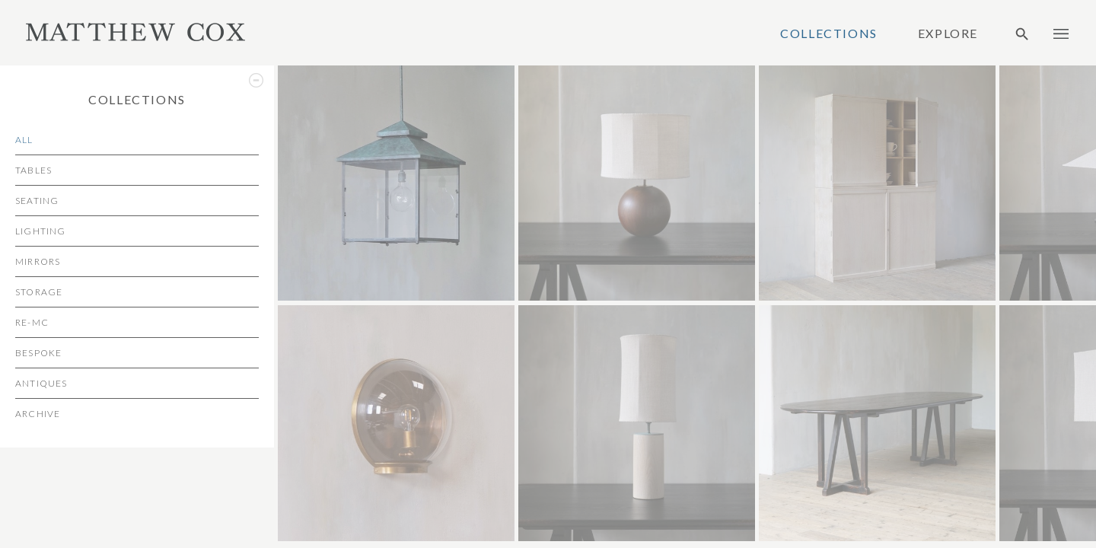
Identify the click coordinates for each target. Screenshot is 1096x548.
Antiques (41, 383)
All (24, 139)
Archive (37, 413)
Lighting (40, 231)
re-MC (32, 322)
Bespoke (38, 352)
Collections (829, 33)
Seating (37, 200)
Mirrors (37, 261)
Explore (948, 33)
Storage (38, 292)
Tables (33, 170)
